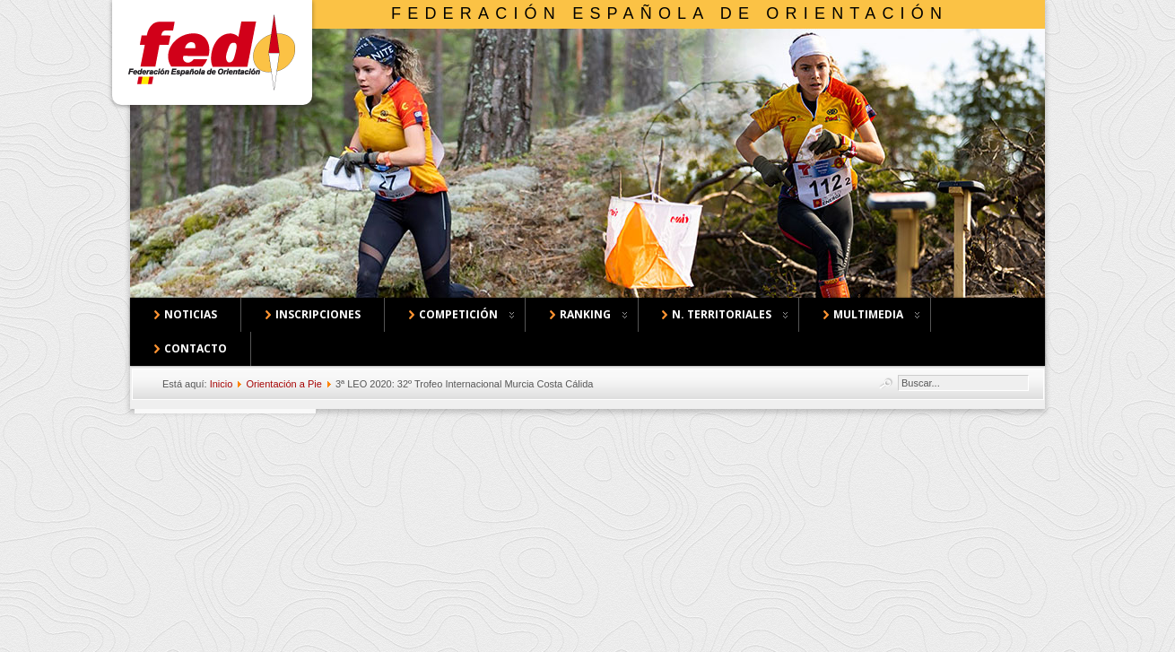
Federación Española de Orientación (669, 13)
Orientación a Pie (283, 383)
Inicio (221, 383)
